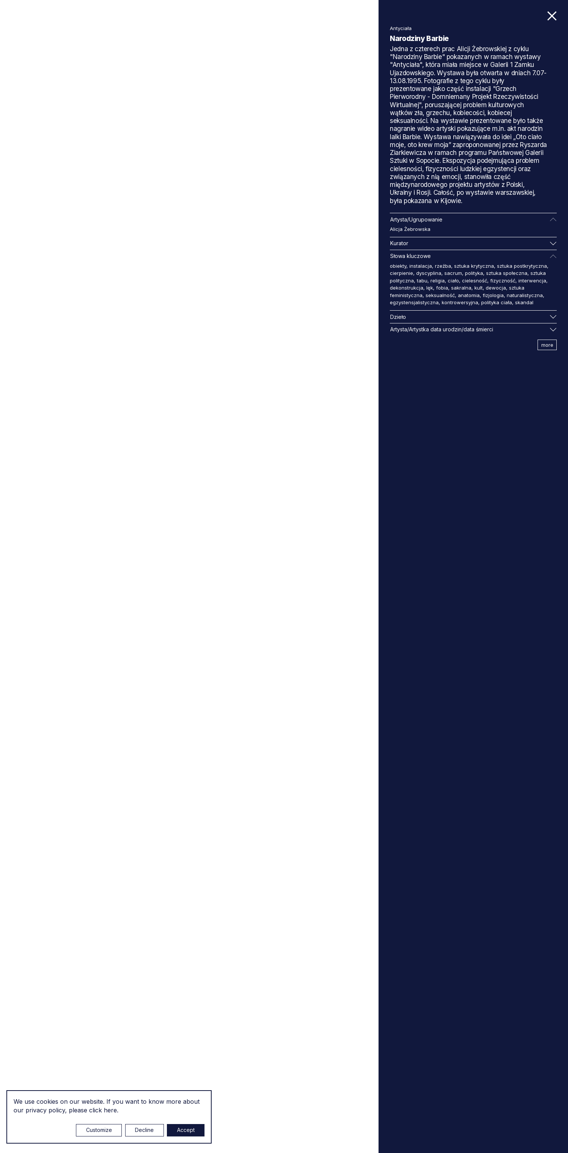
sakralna (461, 288)
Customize (99, 1130)
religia (437, 281)
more (547, 345)
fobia (442, 288)
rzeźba (443, 266)
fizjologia (493, 295)
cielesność (474, 281)
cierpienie (401, 273)
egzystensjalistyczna (414, 302)
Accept (186, 1130)
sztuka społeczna (506, 273)
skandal (524, 302)
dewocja (496, 288)
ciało (453, 281)
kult (478, 288)
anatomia (469, 295)
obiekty (398, 266)
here (110, 1110)
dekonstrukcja (406, 288)
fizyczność (502, 281)
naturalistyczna (525, 295)
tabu (422, 281)
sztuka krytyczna (474, 266)
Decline (144, 1130)
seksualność (440, 295)
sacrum (453, 273)
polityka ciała (496, 302)
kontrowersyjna (460, 302)
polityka (474, 273)
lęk (429, 288)
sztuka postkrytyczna (522, 266)
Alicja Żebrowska (410, 229)
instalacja (420, 266)
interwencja (532, 281)
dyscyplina (428, 273)
